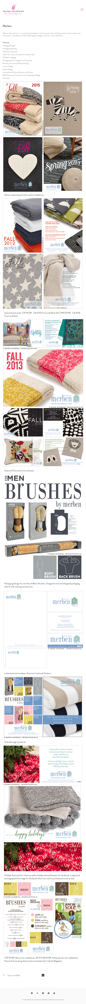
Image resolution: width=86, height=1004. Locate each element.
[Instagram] (37, 993)
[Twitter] (54, 993)
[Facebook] (43, 993)
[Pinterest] (48, 993)
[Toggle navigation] (82, 9)
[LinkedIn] (32, 993)
